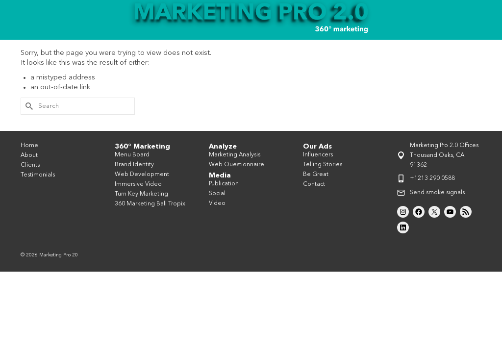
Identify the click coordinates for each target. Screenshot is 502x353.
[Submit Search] (28, 123)
